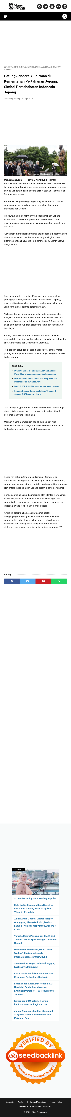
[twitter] (28, 580)
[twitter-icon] (45, 5)
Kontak (21, 1102)
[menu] (5, 15)
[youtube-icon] (58, 5)
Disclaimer (24, 1106)
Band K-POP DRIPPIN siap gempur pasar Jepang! (36, 385)
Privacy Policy (56, 1102)
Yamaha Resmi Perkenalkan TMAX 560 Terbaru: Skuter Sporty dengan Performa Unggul (35, 939)
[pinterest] (43, 580)
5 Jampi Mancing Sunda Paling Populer (35, 898)
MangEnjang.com (39, 1112)
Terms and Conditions (41, 1106)
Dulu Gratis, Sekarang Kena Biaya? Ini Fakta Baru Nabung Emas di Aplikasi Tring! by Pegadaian (33, 908)
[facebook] (12, 580)
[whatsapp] (59, 580)
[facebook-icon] (38, 5)
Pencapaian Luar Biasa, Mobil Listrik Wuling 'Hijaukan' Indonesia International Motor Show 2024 (33, 953)
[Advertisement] (35, 42)
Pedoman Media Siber (37, 1102)
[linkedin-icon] (64, 5)
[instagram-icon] (51, 5)
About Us (10, 1102)
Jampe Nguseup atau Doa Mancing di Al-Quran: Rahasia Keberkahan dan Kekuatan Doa (34, 1014)
